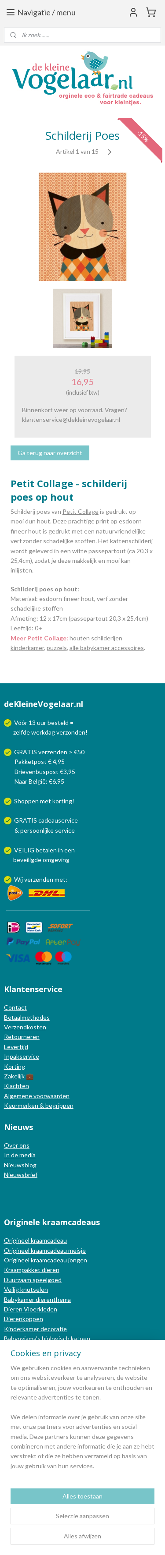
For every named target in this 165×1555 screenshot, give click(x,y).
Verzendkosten (25, 1027)
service (64, 830)
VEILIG (25, 850)
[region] (82, 1420)
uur (41, 722)
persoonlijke (37, 830)
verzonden (70, 732)
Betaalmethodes (27, 1017)
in (60, 850)
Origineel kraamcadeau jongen (45, 1260)
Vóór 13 (25, 722)
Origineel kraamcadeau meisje (45, 1250)
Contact (15, 1007)
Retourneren (22, 1036)
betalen (46, 850)
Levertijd (16, 1046)
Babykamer (19, 1299)
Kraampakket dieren (31, 1269)
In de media (20, 1155)
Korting (14, 1066)
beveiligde (27, 859)
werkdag (43, 732)
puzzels (57, 647)
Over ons (16, 1145)
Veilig (12, 1289)
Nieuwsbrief (20, 1174)
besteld (58, 722)
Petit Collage (80, 511)
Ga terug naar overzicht (50, 452)
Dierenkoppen (23, 1318)
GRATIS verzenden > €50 (49, 752)
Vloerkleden (39, 1309)
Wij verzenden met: (40, 879)
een (69, 850)
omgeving (56, 859)
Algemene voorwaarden (37, 1095)
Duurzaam (18, 1279)
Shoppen (26, 801)
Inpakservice (21, 1056)
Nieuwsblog (20, 1165)
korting (62, 801)
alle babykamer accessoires (107, 647)
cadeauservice (58, 820)
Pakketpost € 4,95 (35, 761)
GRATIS (26, 820)
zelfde (21, 732)
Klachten (16, 1085)
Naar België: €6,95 (39, 781)
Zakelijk (14, 1076)
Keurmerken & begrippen (38, 1105)
